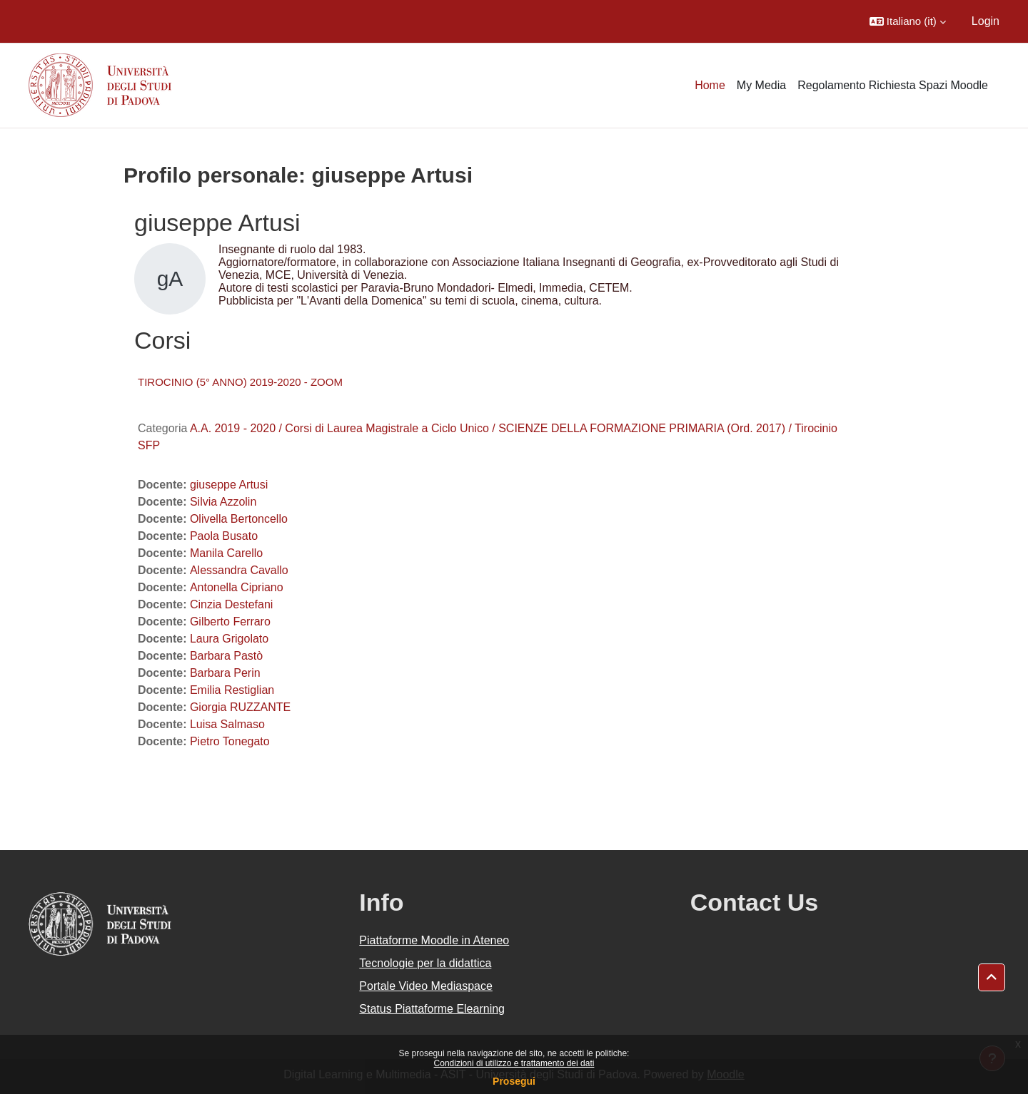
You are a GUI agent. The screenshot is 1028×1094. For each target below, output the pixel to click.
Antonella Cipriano (236, 587)
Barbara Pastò (226, 656)
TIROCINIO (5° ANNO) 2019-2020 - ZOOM (240, 382)
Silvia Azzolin (223, 502)
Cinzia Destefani (231, 604)
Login (985, 21)
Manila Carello (226, 553)
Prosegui (514, 1081)
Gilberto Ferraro (230, 621)
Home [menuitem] (710, 85)
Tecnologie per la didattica (425, 963)
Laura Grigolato (229, 639)
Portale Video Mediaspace (426, 986)
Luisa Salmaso (227, 724)
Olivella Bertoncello (239, 519)
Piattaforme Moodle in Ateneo (434, 940)
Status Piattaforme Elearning (432, 1009)
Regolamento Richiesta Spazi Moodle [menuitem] (892, 85)
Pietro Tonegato (230, 741)
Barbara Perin (225, 673)
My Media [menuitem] (761, 85)
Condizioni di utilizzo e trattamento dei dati (514, 1063)
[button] (907, 21)
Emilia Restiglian (232, 690)
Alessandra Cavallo (239, 570)
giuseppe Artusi (229, 485)
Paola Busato (224, 536)
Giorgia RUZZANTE (240, 707)
